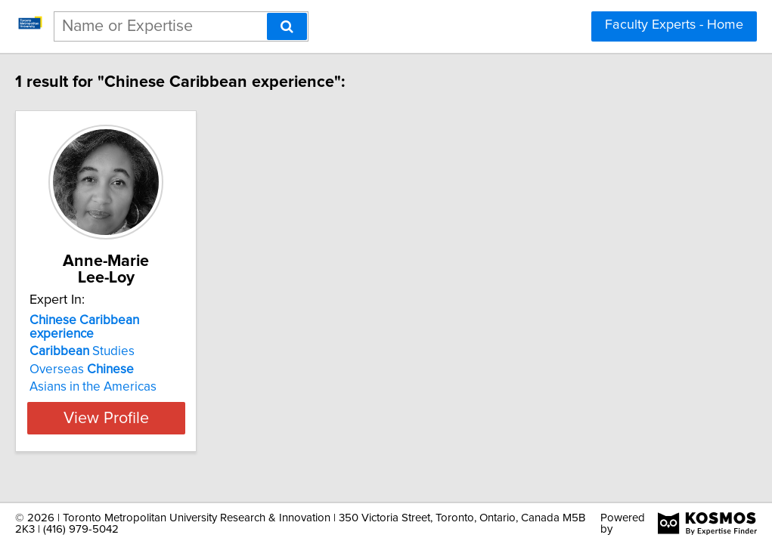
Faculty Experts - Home (674, 25)
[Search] (287, 26)
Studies (113, 321)
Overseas (112, 339)
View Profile (155, 387)
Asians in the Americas (124, 356)
